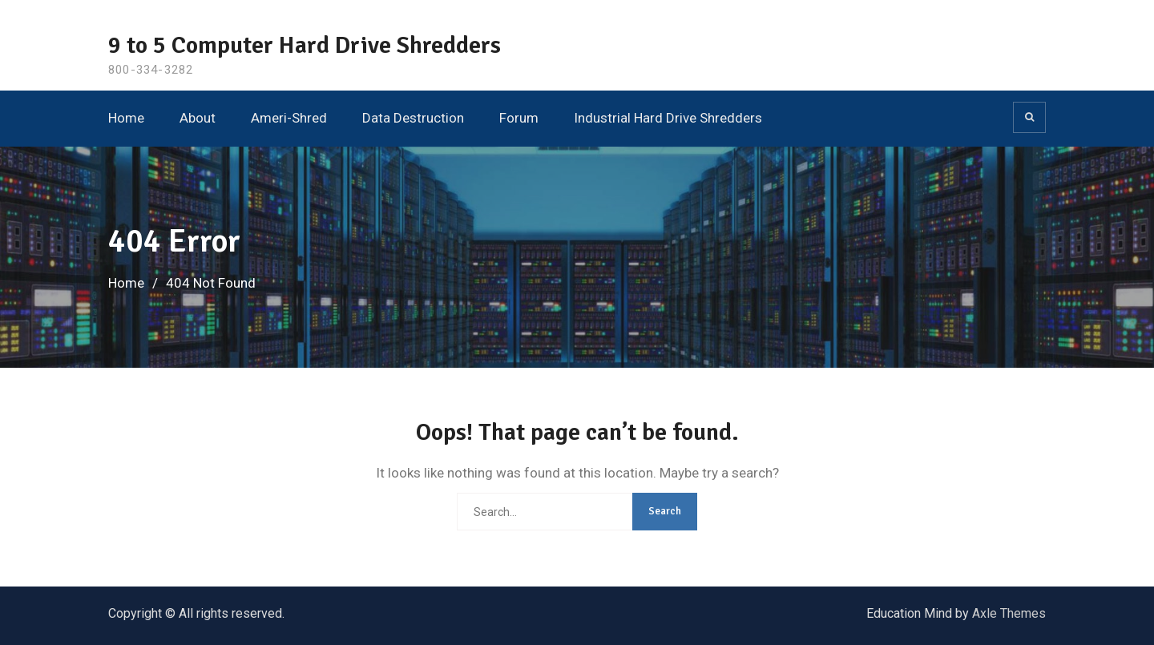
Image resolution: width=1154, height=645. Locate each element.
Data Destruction (413, 118)
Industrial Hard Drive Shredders (668, 118)
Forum (519, 118)
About (198, 118)
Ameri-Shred (289, 118)
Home (126, 118)
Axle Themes (1009, 613)
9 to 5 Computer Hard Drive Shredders (304, 45)
